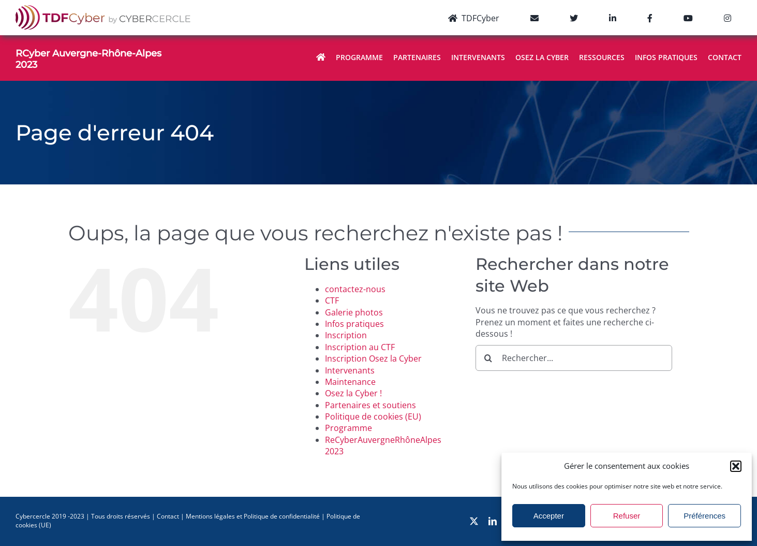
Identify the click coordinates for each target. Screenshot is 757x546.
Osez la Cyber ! (353, 393)
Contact (168, 516)
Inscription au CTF (360, 347)
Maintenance (350, 381)
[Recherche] (488, 358)
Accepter (548, 515)
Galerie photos (354, 312)
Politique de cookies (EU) (373, 416)
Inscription (346, 335)
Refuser (627, 515)
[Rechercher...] (574, 358)
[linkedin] (492, 521)
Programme (348, 428)
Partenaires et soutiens (370, 405)
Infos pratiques (354, 323)
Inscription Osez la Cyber (373, 358)
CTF (332, 300)
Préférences (704, 515)
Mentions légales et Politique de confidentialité (253, 516)
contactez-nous (355, 289)
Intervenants (350, 370)
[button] (736, 466)
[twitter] (474, 521)
